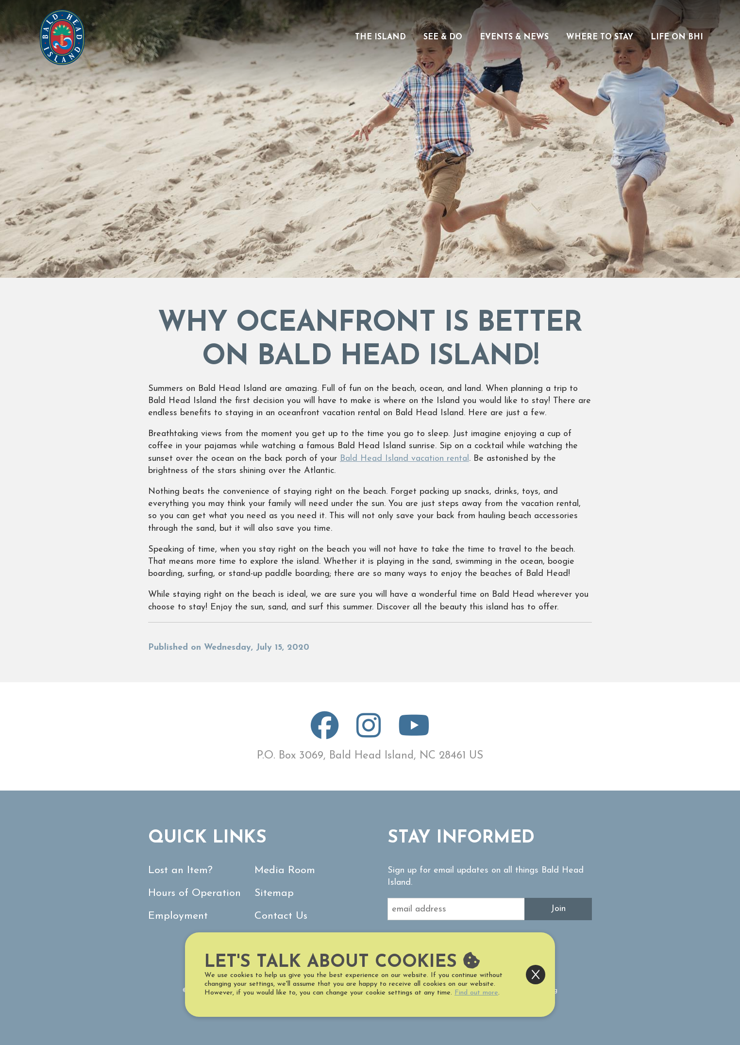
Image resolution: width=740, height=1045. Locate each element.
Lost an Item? (180, 870)
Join (558, 908)
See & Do (442, 37)
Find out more (476, 992)
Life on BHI (677, 37)
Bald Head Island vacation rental (404, 458)
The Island (380, 37)
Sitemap (274, 893)
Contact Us (280, 916)
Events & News (514, 37)
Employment (178, 916)
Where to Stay (599, 37)
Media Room (284, 870)
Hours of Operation (194, 893)
